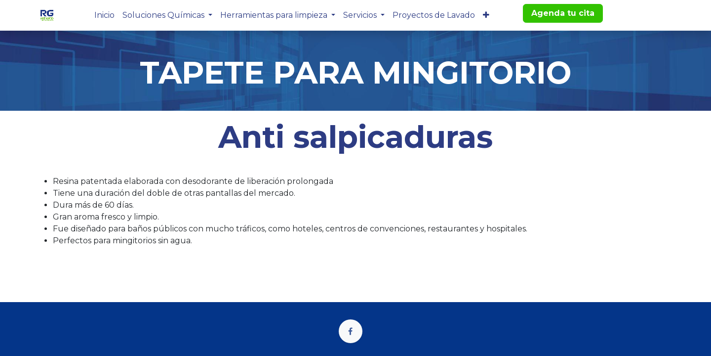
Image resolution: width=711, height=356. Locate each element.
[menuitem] (104, 15)
